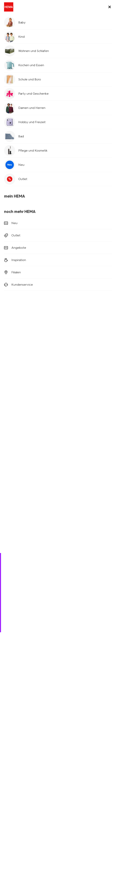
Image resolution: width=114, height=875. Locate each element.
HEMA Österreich (70, 798)
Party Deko (10, 764)
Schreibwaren (96, 502)
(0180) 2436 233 (14, 622)
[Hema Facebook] (6, 702)
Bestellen (11, 606)
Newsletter (66, 748)
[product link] (29, 97)
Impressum (10, 831)
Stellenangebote (13, 793)
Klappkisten (10, 769)
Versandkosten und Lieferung (26, 595)
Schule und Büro (18, 29)
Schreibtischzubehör (16, 515)
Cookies (72, 827)
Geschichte (10, 782)
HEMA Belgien (68, 787)
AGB (61, 827)
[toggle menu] (107, 7)
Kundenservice (12, 809)
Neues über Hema (14, 787)
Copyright (87, 827)
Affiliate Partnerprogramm (75, 753)
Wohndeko (10, 758)
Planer (11, 47)
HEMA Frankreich (70, 793)
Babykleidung (11, 748)
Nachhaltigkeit (12, 798)
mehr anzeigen (100, 492)
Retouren (12, 601)
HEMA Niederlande (71, 782)
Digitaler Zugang (13, 827)
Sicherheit (9, 814)
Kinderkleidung (12, 753)
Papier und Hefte (14, 502)
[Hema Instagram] (14, 702)
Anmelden (57, 677)
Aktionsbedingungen (16, 803)
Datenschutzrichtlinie (41, 827)
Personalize (10, 528)
